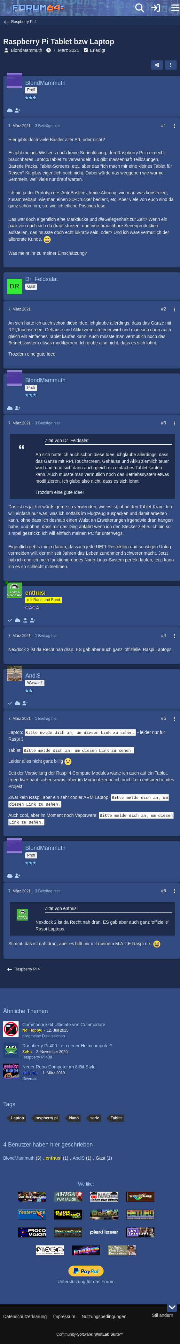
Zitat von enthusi (61, 908)
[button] (171, 65)
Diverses (29, 1078)
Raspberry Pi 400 (37, 1057)
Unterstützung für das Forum (86, 1281)
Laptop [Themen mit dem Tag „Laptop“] (17, 1118)
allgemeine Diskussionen (43, 1036)
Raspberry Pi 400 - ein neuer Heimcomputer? (67, 1045)
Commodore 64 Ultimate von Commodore (63, 1024)
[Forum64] (75, 9)
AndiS (78, 1158)
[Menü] (171, 8)
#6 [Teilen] (163, 890)
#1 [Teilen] (163, 125)
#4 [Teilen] (163, 635)
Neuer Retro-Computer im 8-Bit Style (59, 1066)
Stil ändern (162, 1315)
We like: (86, 1184)
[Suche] (139, 8)
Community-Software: (89, 1334)
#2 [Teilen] (163, 308)
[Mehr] (171, 126)
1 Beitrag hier (46, 635)
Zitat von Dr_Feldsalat (67, 440)
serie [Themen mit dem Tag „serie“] (94, 1118)
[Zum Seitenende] (172, 1307)
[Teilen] (157, 65)
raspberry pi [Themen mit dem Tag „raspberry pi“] (46, 1118)
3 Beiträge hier (47, 126)
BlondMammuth (26, 50)
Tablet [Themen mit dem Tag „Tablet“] (116, 1118)
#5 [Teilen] (163, 718)
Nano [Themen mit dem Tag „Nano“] (74, 1118)
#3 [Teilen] (163, 422)
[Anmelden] (155, 8)
